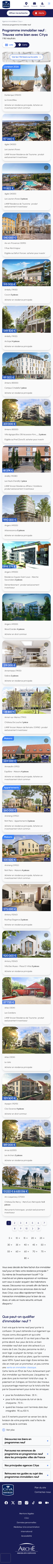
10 (27, 1228)
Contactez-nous (43, 1492)
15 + (26, 1238)
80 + (26, 1258)
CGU (26, 1518)
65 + (26, 1251)
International (26, 1531)
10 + (18, 1238)
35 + (18, 1244)
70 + (35, 1251)
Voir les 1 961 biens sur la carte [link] (26, 57)
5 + (10, 1238)
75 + (43, 1251)
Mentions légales (26, 1513)
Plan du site (40, 1487)
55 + (9, 1251)
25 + (42, 1238)
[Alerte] (39, 13)
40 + (26, 1244)
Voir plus (8, 1429)
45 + (35, 1244)
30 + (9, 1244)
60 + (18, 1251)
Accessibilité (26, 1536)
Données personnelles (26, 1522)
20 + (33, 1238)
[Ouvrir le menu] (49, 4)
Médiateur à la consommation (27, 1527)
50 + (43, 1244)
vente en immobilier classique (21, 1367)
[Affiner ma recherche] (18, 13)
